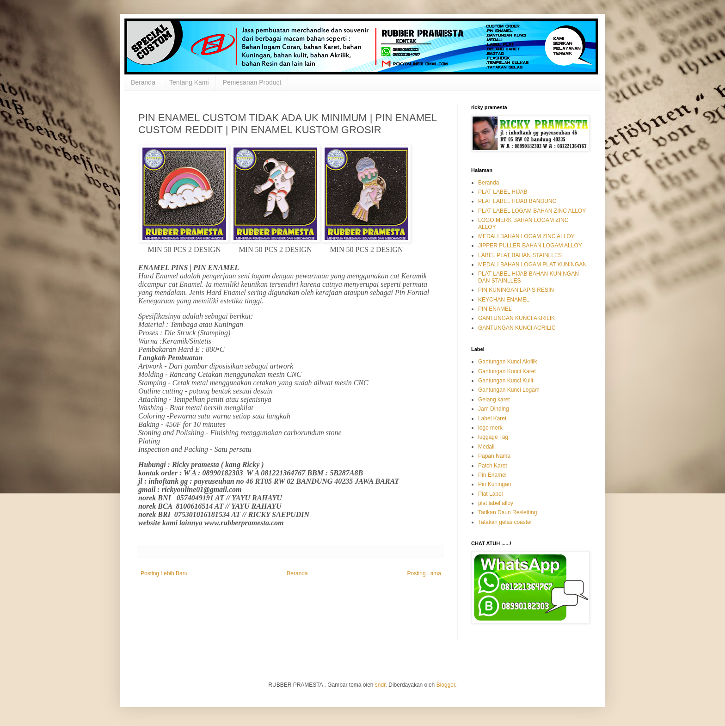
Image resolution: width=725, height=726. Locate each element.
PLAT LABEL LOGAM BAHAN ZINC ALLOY (532, 211)
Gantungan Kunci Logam (509, 390)
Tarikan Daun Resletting (507, 512)
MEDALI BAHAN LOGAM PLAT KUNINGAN (532, 264)
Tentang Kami (189, 82)
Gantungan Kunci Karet (507, 371)
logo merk (490, 428)
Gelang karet (494, 399)
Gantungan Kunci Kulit (505, 380)
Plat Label (490, 494)
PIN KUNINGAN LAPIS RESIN (516, 290)
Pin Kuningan (494, 484)
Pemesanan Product (252, 82)
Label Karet (492, 418)
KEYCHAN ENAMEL (503, 299)
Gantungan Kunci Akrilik (507, 361)
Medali (486, 446)
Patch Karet (492, 465)
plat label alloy (495, 503)
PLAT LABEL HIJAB (503, 192)
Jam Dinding (493, 409)
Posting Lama (424, 573)
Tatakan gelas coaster (505, 522)
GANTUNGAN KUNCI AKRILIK (516, 318)
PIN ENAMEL (495, 309)
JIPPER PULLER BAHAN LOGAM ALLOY (530, 245)
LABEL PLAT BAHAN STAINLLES (520, 255)
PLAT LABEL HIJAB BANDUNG (517, 201)
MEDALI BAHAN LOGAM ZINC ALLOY (526, 236)
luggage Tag (493, 437)
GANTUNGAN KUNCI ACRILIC (516, 328)
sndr (380, 685)
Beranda (143, 82)
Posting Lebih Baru (164, 573)
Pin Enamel (492, 475)
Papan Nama (494, 456)
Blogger (445, 685)
